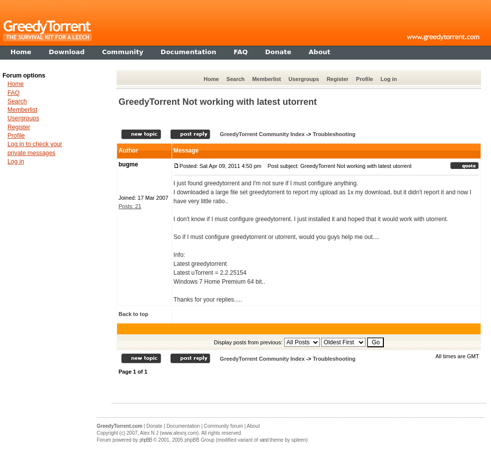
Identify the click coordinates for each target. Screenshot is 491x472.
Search (236, 79)
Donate (154, 426)
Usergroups (304, 79)
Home (211, 79)
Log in (388, 79)
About (253, 426)
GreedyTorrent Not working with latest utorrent (218, 102)
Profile (364, 79)
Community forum (223, 426)
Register (338, 79)
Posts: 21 (130, 206)
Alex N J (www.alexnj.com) (169, 433)
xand (263, 440)
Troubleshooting (333, 134)
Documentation (183, 426)
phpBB (145, 440)
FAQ (13, 92)
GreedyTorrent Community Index (262, 134)
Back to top (133, 314)
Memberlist (266, 79)
